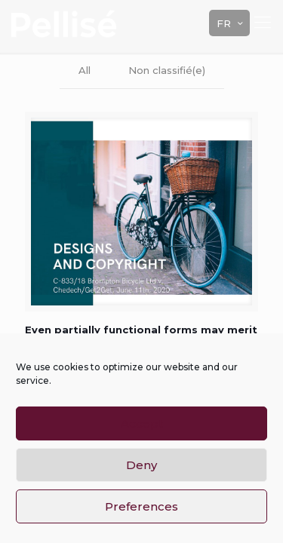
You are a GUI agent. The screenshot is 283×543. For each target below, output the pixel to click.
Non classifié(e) (166, 70)
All (84, 70)
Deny (141, 465)
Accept (142, 423)
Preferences (141, 506)
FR (231, 23)
